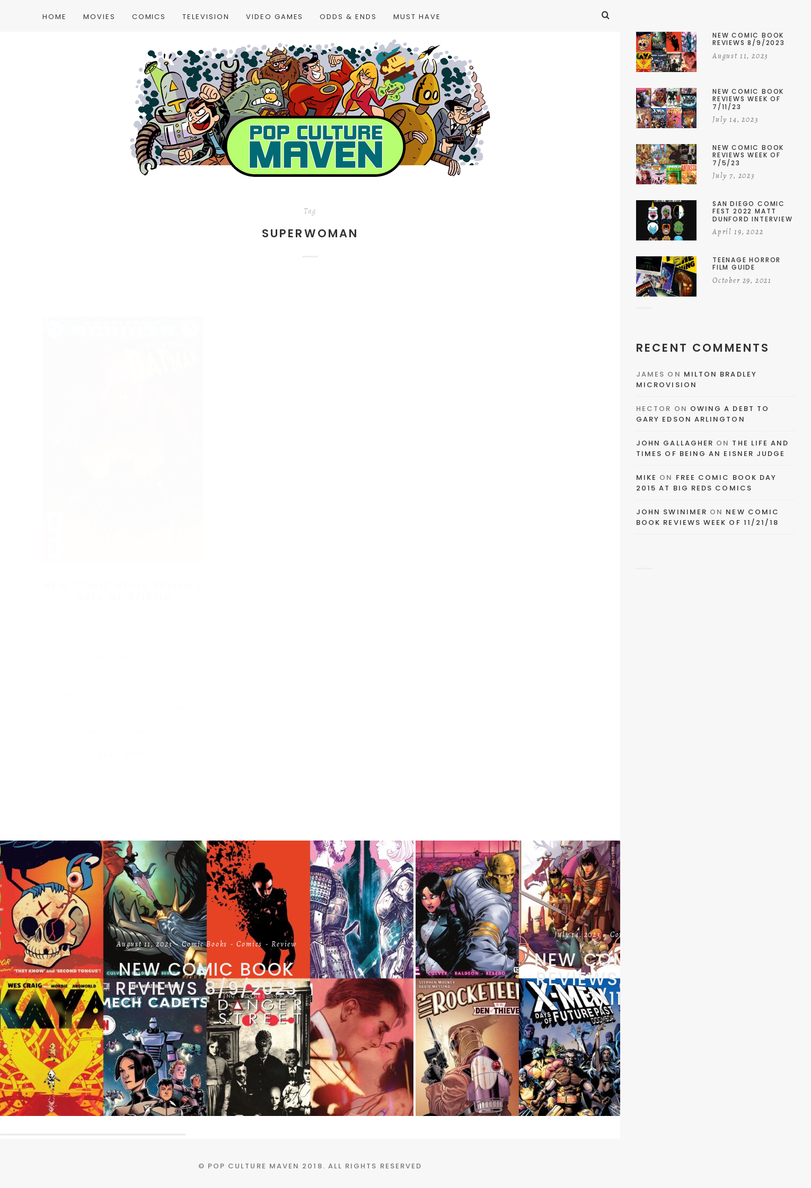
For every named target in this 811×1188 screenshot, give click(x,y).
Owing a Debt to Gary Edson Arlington (702, 414)
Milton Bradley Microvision (696, 379)
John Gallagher (674, 443)
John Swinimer (671, 512)
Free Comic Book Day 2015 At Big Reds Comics (706, 482)
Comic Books (204, 945)
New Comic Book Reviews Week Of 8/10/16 (122, 580)
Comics (249, 945)
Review (284, 945)
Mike (646, 477)
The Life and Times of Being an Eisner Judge (712, 448)
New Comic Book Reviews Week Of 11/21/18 (707, 517)
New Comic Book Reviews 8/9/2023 (207, 979)
